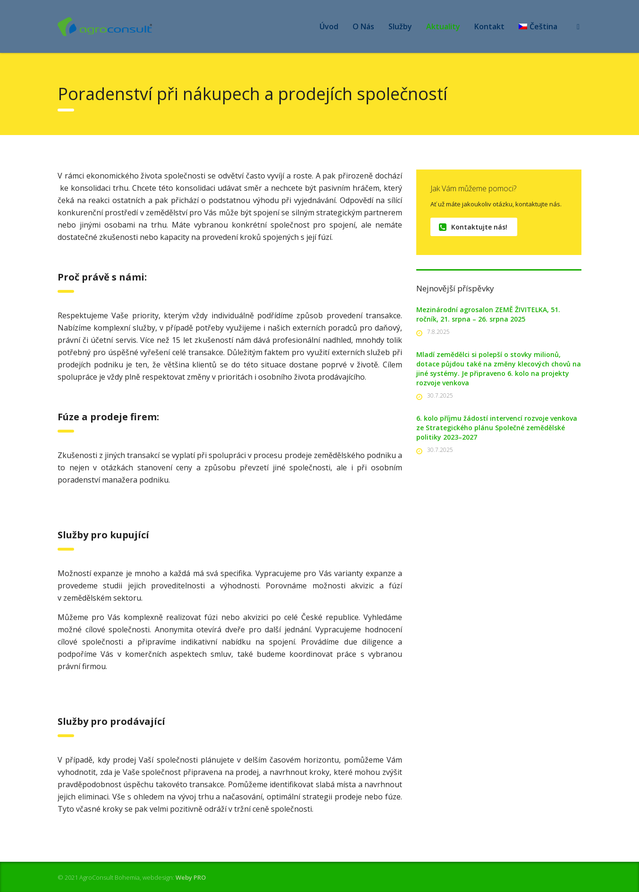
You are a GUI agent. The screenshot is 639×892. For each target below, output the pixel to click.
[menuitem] (538, 26)
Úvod (329, 26)
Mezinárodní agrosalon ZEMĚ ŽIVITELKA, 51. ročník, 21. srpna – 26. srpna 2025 (488, 314)
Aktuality (443, 26)
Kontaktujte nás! (473, 226)
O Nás (363, 26)
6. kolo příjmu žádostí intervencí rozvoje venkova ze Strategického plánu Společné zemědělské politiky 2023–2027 (496, 428)
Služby (400, 26)
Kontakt (489, 26)
